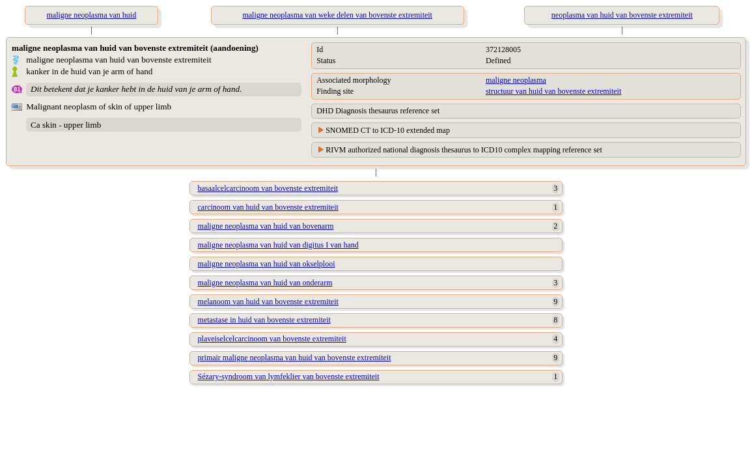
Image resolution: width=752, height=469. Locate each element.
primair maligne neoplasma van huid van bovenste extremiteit (294, 357)
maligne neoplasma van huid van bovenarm (266, 226)
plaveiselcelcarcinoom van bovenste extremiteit (272, 338)
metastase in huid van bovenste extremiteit (264, 319)
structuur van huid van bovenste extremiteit (553, 91)
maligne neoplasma (516, 80)
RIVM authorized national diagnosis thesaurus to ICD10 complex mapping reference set (464, 149)
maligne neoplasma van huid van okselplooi (266, 263)
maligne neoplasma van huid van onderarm (265, 282)
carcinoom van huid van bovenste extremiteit (268, 207)
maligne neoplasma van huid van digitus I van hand (278, 244)
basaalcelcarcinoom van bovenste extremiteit (268, 188)
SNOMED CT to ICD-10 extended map (388, 130)
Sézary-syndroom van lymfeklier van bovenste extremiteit (289, 376)
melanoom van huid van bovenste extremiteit (268, 301)
